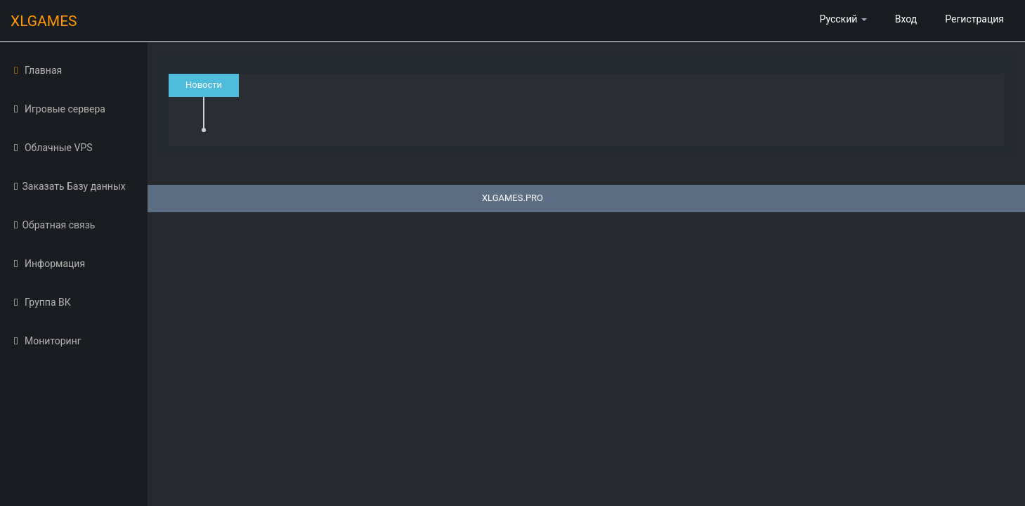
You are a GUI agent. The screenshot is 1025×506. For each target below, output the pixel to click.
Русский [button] (842, 19)
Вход (906, 19)
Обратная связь (54, 225)
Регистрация (974, 19)
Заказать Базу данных (70, 186)
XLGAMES (53, 22)
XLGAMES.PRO (512, 198)
